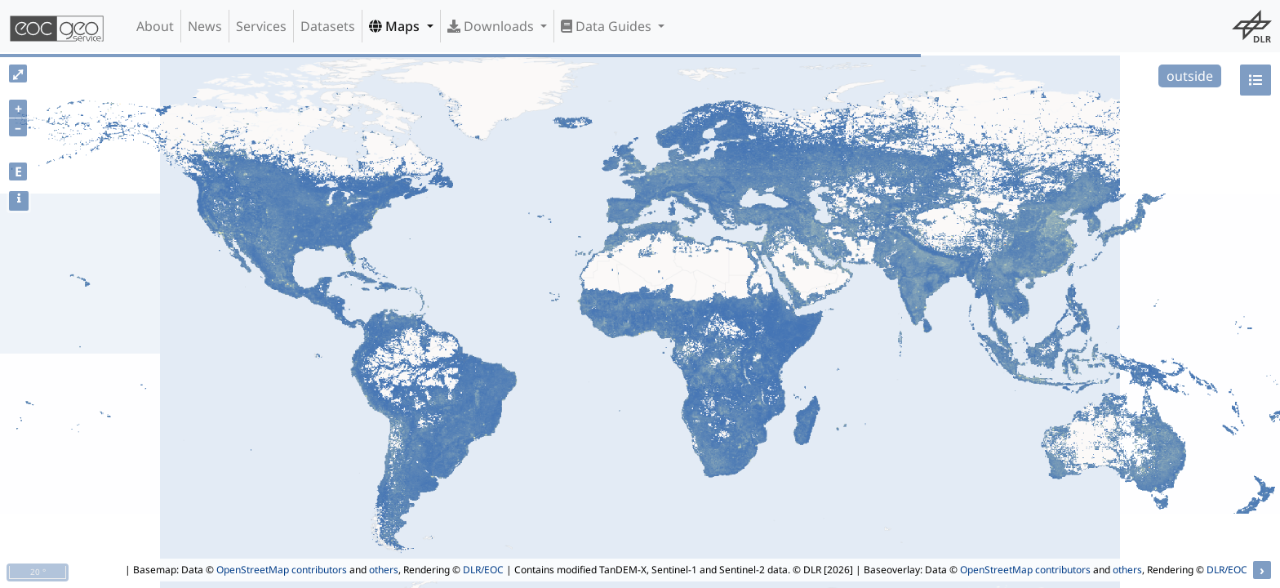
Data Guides (608, 26)
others (383, 570)
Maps (396, 26)
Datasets (327, 26)
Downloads (492, 26)
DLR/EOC (483, 570)
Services (261, 26)
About (155, 26)
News (205, 26)
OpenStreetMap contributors (281, 570)
